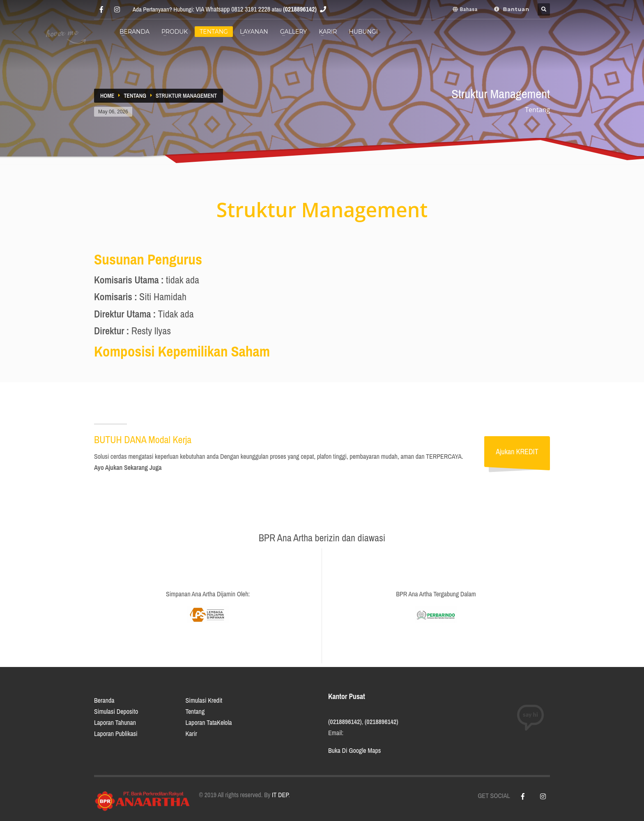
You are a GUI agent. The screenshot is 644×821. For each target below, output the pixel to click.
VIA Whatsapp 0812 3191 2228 (233, 9)
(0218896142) (300, 9)
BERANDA (135, 31)
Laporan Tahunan (115, 722)
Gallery (293, 31)
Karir (328, 31)
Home (107, 95)
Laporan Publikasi (116, 733)
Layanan (254, 31)
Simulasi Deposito (116, 711)
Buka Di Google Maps (354, 750)
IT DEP (280, 794)
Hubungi (363, 31)
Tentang (214, 31)
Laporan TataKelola (209, 722)
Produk (174, 31)
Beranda (104, 700)
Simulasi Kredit (204, 700)
